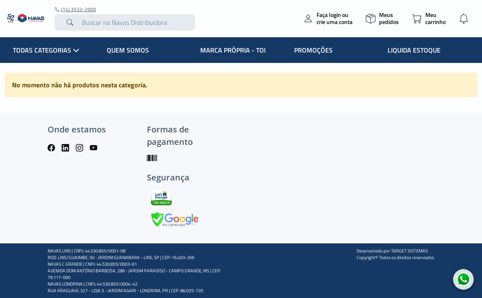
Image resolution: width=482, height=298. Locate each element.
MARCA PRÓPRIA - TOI (233, 50)
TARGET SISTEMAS (409, 251)
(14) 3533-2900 (75, 9)
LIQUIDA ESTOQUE (414, 50)
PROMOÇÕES (313, 50)
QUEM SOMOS (128, 50)
